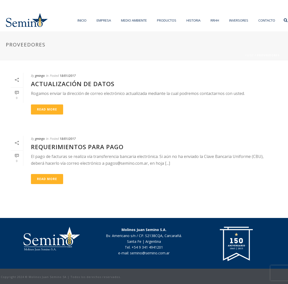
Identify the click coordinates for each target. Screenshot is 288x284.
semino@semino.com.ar (150, 253)
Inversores (238, 20)
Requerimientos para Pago (77, 147)
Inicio (82, 20)
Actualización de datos (72, 84)
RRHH (215, 20)
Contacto (266, 20)
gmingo (40, 76)
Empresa (104, 20)
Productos (166, 20)
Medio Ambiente (134, 20)
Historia (193, 20)
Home (249, 55)
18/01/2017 (68, 76)
